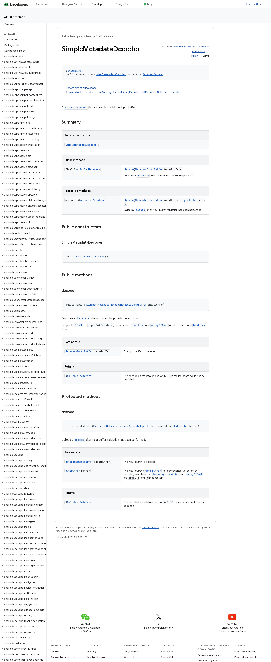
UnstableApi (75, 70)
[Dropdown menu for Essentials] (53, 4)
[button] (22, 56)
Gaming (92, 651)
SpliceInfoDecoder (169, 92)
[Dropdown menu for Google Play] (134, 4)
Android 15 (167, 651)
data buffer (153, 470)
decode (129, 169)
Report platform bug (245, 651)
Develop (90, 36)
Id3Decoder (148, 92)
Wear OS (129, 657)
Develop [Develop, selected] (97, 4)
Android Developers (72, 36)
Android (55, 651)
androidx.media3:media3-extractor (190, 46)
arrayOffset (159, 325)
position (138, 325)
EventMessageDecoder (109, 92)
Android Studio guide (209, 654)
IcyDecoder (132, 92)
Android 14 (167, 657)
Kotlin (194, 56)
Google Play (122, 4)
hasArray (199, 325)
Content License (150, 527)
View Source (198, 51)
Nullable (81, 169)
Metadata (94, 169)
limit (78, 325)
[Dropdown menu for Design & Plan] (83, 4)
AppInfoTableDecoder (79, 92)
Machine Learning (97, 657)
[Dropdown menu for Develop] (106, 4)
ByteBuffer (190, 200)
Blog (150, 4)
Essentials (42, 4)
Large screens (131, 651)
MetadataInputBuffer (148, 169)
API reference (14, 17)
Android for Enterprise (63, 657)
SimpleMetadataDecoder (111, 74)
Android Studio (255, 4)
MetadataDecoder (153, 74)
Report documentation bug (249, 657)
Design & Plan (70, 4)
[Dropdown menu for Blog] (157, 4)
